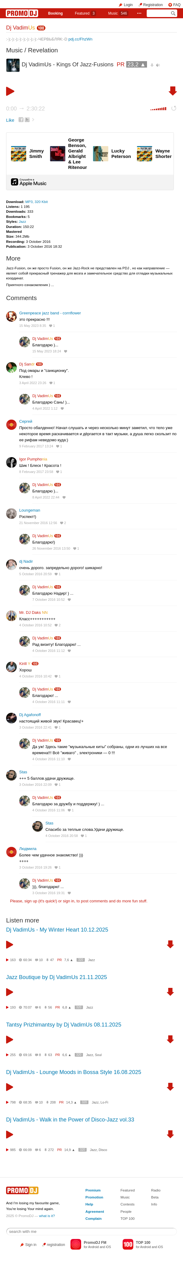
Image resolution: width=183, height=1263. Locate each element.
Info (154, 1204)
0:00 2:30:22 (25, 109)
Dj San (27, 364)
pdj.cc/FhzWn (80, 39)
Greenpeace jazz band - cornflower (50, 313)
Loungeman (29, 510)
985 (13, 1150)
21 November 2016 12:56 (38, 523)
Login (128, 5)
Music (118, 13)
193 (13, 1007)
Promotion (94, 1197)
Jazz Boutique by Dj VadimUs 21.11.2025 (56, 977)
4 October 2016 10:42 (35, 676)
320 (80, 959)
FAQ (177, 5)
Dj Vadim (20, 28)
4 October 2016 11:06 (48, 810)
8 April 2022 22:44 (45, 497)
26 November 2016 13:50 (51, 548)
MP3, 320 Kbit (36, 202)
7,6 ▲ (68, 960)
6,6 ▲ (67, 1055)
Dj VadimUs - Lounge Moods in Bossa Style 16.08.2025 (73, 1072)
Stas (23, 772)
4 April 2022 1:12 (45, 408)
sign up (30, 901)
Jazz (22, 221)
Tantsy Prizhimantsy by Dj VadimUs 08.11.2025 (63, 1025)
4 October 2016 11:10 (48, 759)
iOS (108, 1247)
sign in (68, 901)
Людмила (28, 849)
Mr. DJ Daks (33, 612)
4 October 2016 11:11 (48, 702)
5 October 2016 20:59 (35, 574)
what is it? (47, 1216)
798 (13, 1102)
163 (13, 960)
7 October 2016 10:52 (48, 599)
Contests (127, 1204)
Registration (153, 5)
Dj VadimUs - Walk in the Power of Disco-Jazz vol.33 (70, 1120)
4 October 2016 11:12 (48, 650)
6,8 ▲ (67, 1007)
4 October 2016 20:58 (61, 836)
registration (56, 1245)
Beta (155, 1197)
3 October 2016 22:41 (35, 727)
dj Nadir (26, 561)
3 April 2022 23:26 (32, 383)
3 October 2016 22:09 (35, 784)
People (125, 1211)
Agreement (94, 1211)
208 (53, 1102)
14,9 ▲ (69, 1150)
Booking (55, 13)
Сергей (25, 421)
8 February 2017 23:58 (36, 472)
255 (13, 1055)
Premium (93, 1190)
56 (50, 1007)
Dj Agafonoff (30, 715)
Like (10, 120)
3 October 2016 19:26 (35, 867)
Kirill (24, 664)
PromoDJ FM (95, 1242)
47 (52, 960)
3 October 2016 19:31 (48, 893)
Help (89, 1204)
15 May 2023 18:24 (46, 351)
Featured (85, 13)
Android (93, 1247)
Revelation (43, 50)
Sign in (31, 1245)
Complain (93, 1218)
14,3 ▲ (71, 1102)
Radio (156, 1190)
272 (51, 1150)
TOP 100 (127, 1218)
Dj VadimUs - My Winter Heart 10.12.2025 (57, 930)
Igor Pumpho (33, 459)
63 (50, 1055)
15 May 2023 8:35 (32, 325)
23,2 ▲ (136, 64)
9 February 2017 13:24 (36, 446)
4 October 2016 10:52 (35, 625)
